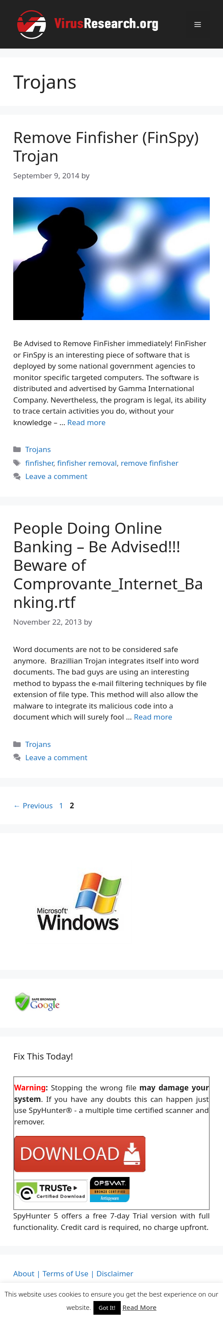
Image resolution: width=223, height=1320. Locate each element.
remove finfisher (149, 463)
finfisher (39, 463)
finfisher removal (87, 463)
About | (27, 1273)
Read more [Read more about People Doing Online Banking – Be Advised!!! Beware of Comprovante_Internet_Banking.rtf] (153, 717)
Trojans (38, 449)
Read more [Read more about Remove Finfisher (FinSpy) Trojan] (86, 422)
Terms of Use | (68, 1273)
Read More (139, 1307)
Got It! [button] (107, 1308)
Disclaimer (115, 1273)
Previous (33, 805)
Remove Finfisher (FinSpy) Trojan (106, 146)
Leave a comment (56, 476)
